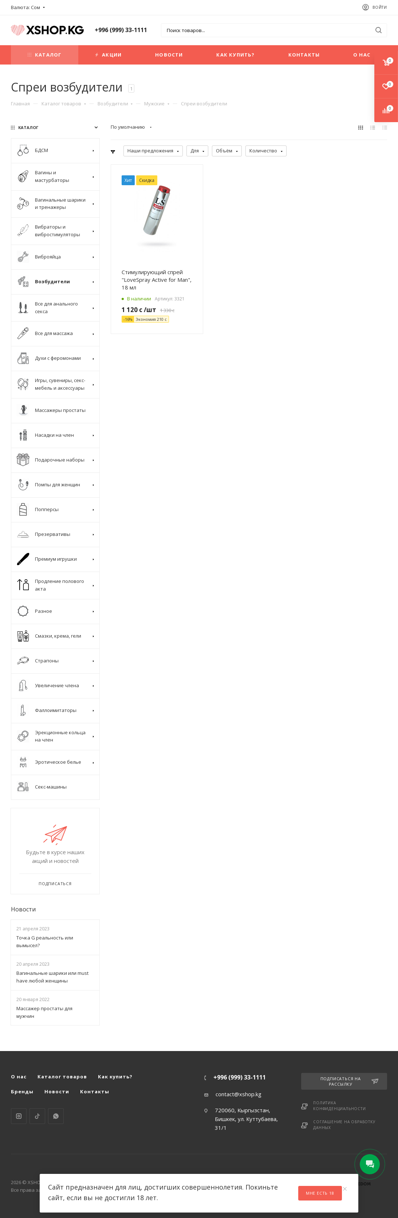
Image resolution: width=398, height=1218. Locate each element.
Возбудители (115, 103)
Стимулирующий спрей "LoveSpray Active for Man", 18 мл (157, 279)
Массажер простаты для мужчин (44, 1012)
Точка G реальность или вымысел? (44, 941)
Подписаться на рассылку (349, 1081)
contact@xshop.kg (238, 1094)
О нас (361, 54)
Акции (108, 54)
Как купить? (235, 54)
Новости (169, 54)
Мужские (156, 103)
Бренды (22, 1091)
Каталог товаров (64, 103)
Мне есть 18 (320, 1193)
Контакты (304, 54)
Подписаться (55, 883)
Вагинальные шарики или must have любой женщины (52, 977)
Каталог (45, 54)
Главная (20, 103)
